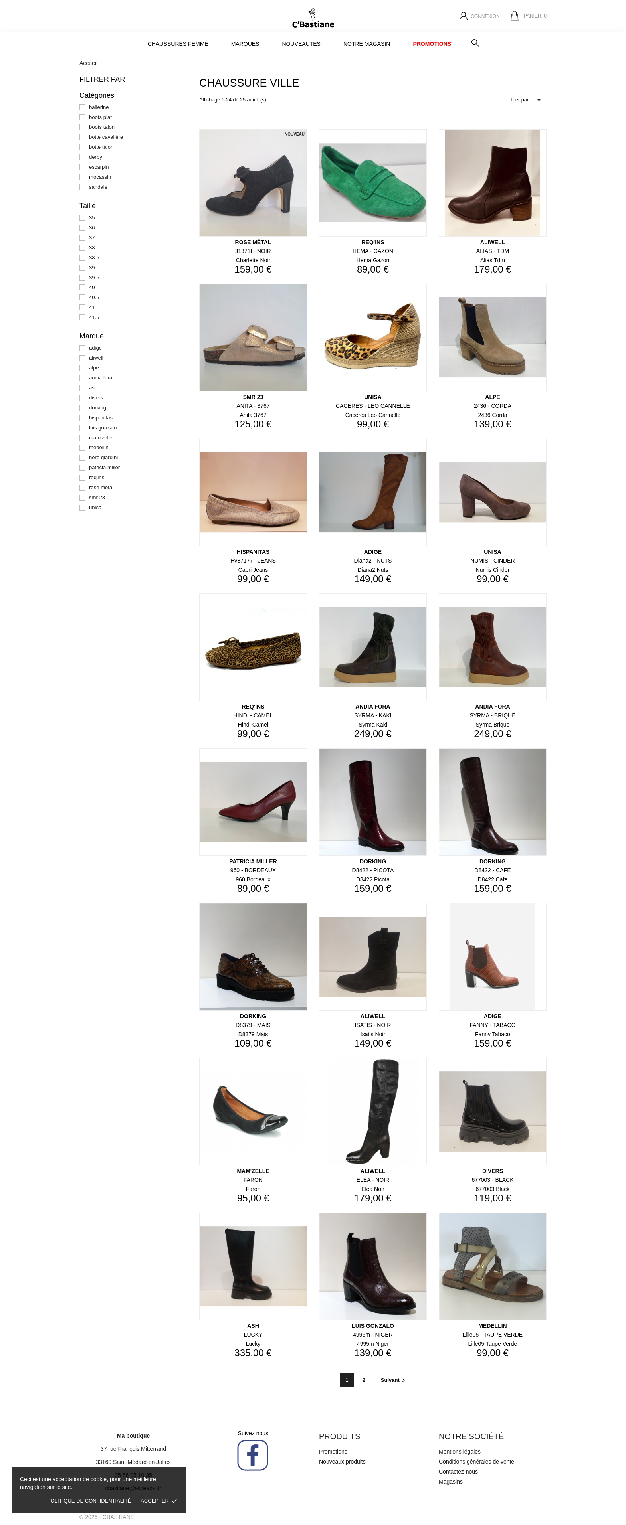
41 (92, 307)
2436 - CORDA (492, 406)
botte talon (101, 147)
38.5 (94, 258)
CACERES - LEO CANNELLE (373, 406)
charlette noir (253, 260)
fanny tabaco (492, 1034)
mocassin (100, 177)
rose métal (101, 487)
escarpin (99, 167)
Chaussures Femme (178, 44)
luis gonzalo (103, 428)
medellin (99, 447)
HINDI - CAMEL (253, 715)
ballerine (99, 107)
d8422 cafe (493, 879)
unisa (95, 507)
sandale (98, 187)
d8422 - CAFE (492, 870)
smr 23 (97, 497)
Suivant (394, 1380)
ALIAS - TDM (492, 251)
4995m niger (373, 1344)
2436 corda (492, 415)
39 (92, 268)
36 (92, 228)
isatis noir (373, 1034)
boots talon (102, 127)
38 (92, 248)
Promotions (432, 44)
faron (253, 1189)
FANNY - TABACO (492, 1025)
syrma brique (493, 724)
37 (92, 238)
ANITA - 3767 (252, 406)
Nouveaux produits (342, 1461)
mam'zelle (101, 438)
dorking (97, 408)
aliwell (96, 358)
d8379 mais (253, 1034)
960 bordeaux (253, 879)
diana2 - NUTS (373, 560)
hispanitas (101, 418)
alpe (94, 368)
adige (95, 348)
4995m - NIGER (373, 1334)
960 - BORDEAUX (253, 870)
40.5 (94, 297)
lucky (253, 1344)
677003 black (493, 1189)
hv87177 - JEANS (253, 560)
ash (93, 388)
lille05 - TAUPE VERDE (493, 1334)
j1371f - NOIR (253, 251)
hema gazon (373, 260)
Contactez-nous (458, 1471)
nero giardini (103, 457)
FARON (253, 1180)
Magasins (451, 1481)
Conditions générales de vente (476, 1461)
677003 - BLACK (492, 1180)
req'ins (96, 477)
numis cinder (493, 570)
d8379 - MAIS (253, 1025)
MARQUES (245, 44)
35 (92, 218)
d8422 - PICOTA (373, 870)
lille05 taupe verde (492, 1344)
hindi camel (253, 724)
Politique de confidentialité (89, 1501)
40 (92, 287)
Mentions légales (460, 1451)
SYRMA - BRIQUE (492, 715)
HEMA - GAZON (373, 251)
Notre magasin (366, 44)
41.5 (94, 317)
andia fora (100, 378)
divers (96, 398)
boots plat (100, 117)
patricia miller (104, 467)
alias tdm (492, 260)
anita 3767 (253, 415)
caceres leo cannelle (373, 415)
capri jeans (253, 570)
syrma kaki (373, 724)
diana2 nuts (372, 570)
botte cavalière (106, 137)
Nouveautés (301, 44)
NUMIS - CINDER (492, 560)
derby (95, 157)
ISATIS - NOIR (373, 1025)
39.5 (94, 278)
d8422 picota (373, 879)
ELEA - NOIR (373, 1180)
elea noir (372, 1189)
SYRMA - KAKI (372, 715)
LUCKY (253, 1334)
